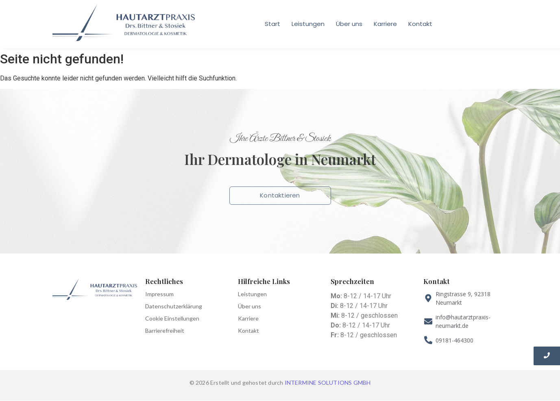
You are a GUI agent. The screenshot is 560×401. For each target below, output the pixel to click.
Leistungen (308, 24)
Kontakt (420, 24)
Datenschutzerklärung (173, 306)
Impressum (159, 293)
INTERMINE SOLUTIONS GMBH (328, 382)
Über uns (349, 24)
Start (272, 24)
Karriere (385, 24)
